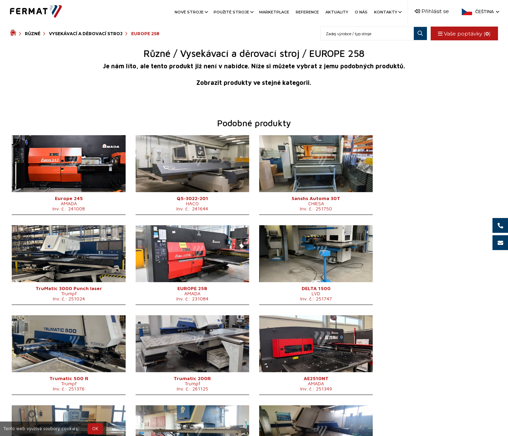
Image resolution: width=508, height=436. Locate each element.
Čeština (486, 11)
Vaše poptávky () (464, 33)
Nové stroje (191, 12)
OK (95, 428)
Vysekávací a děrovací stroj (86, 33)
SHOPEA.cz (62, 416)
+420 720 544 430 (225, 416)
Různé (32, 33)
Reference (307, 12)
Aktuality (336, 12)
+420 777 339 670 (282, 416)
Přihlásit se (432, 11)
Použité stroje (233, 12)
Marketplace (274, 12)
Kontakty (387, 12)
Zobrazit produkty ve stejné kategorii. (253, 82)
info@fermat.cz (254, 425)
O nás (361, 12)
